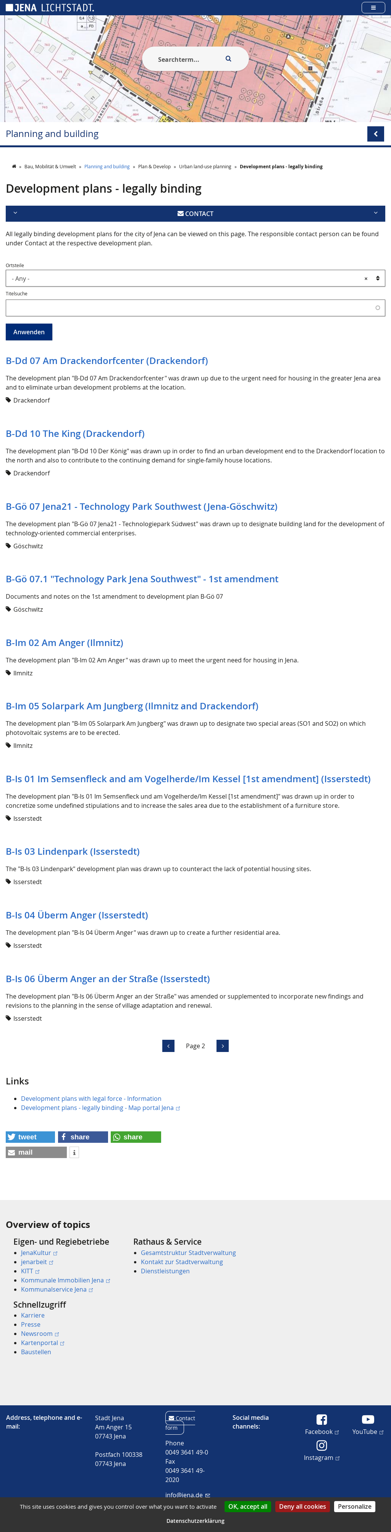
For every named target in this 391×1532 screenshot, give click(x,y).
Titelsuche (16, 293)
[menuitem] (63, 1265)
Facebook (322, 1431)
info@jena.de (187, 1495)
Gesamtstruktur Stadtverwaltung (188, 1252)
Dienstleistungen (165, 1271)
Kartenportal (42, 1343)
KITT (30, 1271)
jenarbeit (37, 1262)
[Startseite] (14, 166)
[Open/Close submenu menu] (375, 134)
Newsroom (40, 1333)
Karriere (33, 1315)
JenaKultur (39, 1252)
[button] (30, 1137)
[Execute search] (228, 59)
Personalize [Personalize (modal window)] (355, 1506)
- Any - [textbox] (190, 278)
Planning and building (52, 133)
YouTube (367, 1431)
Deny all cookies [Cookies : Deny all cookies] (302, 1506)
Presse (30, 1324)
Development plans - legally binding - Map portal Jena (100, 1107)
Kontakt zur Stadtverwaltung (182, 1262)
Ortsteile (15, 265)
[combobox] (195, 278)
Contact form (180, 1422)
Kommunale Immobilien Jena (65, 1280)
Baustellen (36, 1352)
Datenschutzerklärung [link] (195, 1520)
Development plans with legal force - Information (91, 1098)
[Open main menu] (373, 7)
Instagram (321, 1457)
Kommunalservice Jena (57, 1289)
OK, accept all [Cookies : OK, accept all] (247, 1506)
